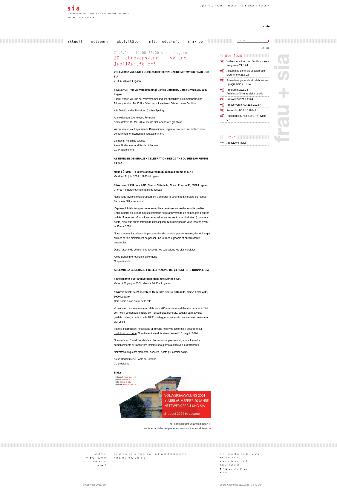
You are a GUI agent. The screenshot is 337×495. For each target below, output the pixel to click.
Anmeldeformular (236, 142)
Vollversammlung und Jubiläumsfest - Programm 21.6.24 (248, 63)
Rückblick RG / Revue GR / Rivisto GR (246, 117)
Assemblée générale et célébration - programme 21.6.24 (247, 72)
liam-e (101, 466)
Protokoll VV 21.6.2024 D (241, 99)
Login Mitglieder (210, 6)
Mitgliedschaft (164, 42)
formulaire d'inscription (153, 221)
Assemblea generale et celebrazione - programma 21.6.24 (247, 82)
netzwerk (99, 42)
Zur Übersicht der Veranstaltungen (189, 423)
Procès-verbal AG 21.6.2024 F (244, 104)
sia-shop (248, 6)
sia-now (195, 42)
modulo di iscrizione (125, 333)
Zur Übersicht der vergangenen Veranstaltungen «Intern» (176, 428)
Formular (150, 117)
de (262, 26)
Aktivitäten (129, 42)
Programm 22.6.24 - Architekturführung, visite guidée (245, 91)
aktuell (75, 42)
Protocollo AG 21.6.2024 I (241, 110)
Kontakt (264, 6)
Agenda (232, 6)
